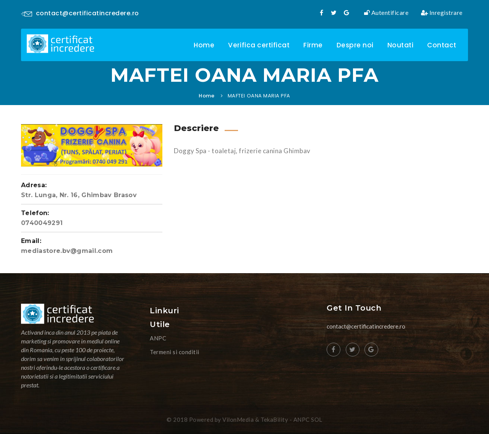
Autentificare (386, 13)
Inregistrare (442, 13)
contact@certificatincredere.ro (80, 13)
